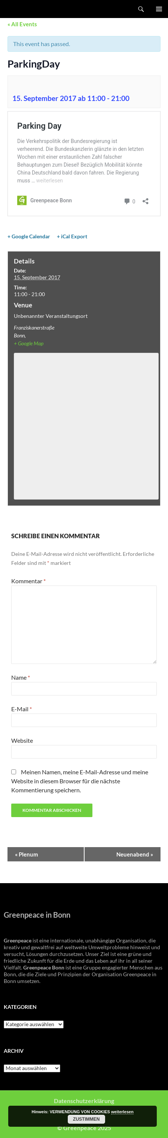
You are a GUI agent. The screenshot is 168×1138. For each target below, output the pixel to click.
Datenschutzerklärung (84, 1100)
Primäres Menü (159, 9)
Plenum (26, 854)
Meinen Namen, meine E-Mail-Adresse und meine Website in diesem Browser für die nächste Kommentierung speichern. (79, 780)
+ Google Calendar (28, 236)
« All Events (22, 24)
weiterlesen (122, 1111)
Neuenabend (134, 854)
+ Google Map (28, 343)
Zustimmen (86, 1119)
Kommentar (28, 580)
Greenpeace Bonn (27, 9)
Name (20, 677)
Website (22, 740)
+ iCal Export (72, 236)
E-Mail (21, 708)
